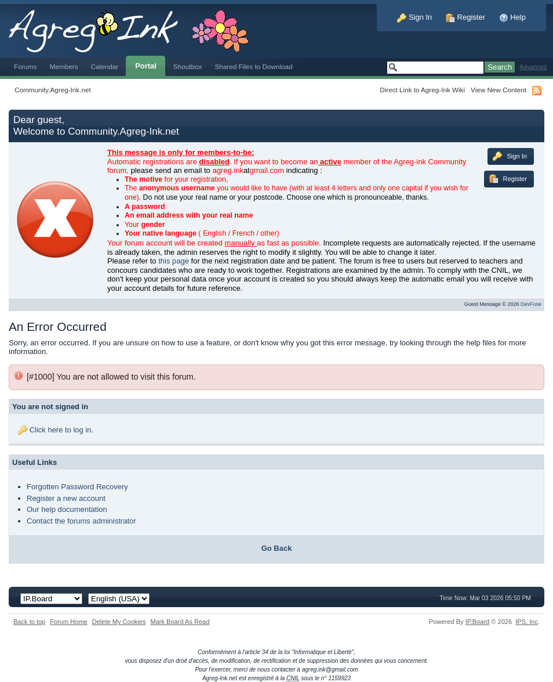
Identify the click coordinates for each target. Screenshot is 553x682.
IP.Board (477, 621)
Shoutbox (187, 66)
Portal (146, 66)
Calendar (105, 66)
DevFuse (531, 304)
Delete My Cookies (119, 621)
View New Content (498, 89)
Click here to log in (61, 429)
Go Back (276, 548)
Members (64, 66)
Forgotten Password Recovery (77, 486)
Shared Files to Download (253, 66)
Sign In (414, 17)
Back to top (29, 621)
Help (512, 17)
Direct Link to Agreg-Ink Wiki (422, 89)
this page (173, 261)
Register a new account (66, 498)
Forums (25, 66)
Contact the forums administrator (81, 521)
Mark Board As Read (179, 621)
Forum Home (68, 621)
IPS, (526, 621)
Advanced (533, 67)
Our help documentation (67, 509)
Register (465, 17)
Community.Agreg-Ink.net (52, 89)
